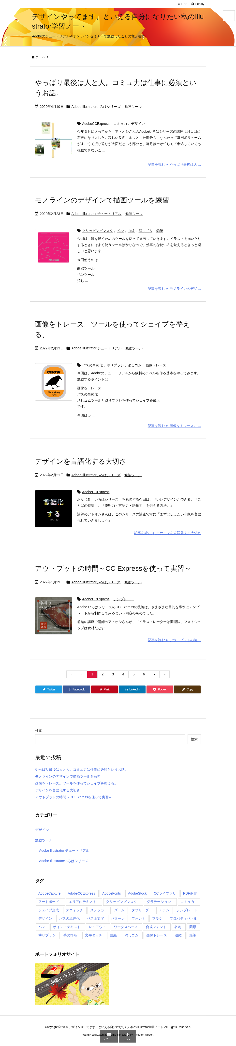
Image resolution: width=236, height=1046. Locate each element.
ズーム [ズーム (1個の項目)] (119, 910)
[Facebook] (76, 689)
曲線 (131, 231)
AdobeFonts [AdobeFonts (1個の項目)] (111, 893)
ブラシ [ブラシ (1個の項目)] (157, 918)
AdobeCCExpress (95, 124)
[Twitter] (48, 689)
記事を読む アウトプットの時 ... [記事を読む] (174, 640)
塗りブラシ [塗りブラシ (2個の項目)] (47, 935)
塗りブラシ (115, 365)
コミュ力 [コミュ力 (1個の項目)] (187, 902)
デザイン (138, 124)
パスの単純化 (92, 365)
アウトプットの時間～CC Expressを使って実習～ (113, 568)
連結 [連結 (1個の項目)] (178, 935)
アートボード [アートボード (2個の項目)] (48, 902)
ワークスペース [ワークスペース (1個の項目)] (126, 927)
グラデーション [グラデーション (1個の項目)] (159, 902)
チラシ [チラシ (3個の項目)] (164, 910)
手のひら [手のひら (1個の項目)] (70, 935)
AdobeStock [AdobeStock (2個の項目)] (137, 893)
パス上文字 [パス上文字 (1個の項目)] (95, 918)
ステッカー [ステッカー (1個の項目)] (98, 910)
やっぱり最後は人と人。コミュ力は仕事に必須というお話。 (81, 769)
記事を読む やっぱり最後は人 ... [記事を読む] (174, 164)
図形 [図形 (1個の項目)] (192, 927)
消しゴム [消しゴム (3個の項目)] (131, 935)
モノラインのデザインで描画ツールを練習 (102, 200)
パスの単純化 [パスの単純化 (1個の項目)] (69, 918)
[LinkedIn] (132, 689)
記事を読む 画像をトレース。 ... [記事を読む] (174, 426)
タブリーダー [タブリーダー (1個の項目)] (142, 910)
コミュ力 (120, 124)
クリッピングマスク (97, 231)
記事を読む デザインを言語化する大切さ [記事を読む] (167, 533)
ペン (120, 231)
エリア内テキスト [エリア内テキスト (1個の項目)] (82, 902)
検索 (38, 731)
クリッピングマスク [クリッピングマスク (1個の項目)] (121, 902)
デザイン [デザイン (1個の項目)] (45, 918)
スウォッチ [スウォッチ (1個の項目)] (74, 910)
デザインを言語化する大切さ (80, 461)
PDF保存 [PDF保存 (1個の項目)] (190, 893)
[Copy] (187, 689)
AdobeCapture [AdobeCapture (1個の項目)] (49, 893)
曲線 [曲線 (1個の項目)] (113, 935)
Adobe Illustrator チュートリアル (97, 214)
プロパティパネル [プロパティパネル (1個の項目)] (183, 918)
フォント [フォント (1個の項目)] (138, 918)
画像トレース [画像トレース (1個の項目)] (156, 935)
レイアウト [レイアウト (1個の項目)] (97, 927)
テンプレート (123, 599)
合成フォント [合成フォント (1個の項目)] (156, 927)
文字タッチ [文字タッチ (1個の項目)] (93, 935)
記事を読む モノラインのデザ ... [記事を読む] (174, 289)
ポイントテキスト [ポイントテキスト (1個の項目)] (67, 927)
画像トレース (156, 365)
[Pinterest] (104, 689)
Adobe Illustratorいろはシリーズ (96, 107)
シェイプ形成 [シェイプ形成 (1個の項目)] (48, 910)
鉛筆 (159, 231)
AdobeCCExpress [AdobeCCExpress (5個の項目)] (81, 893)
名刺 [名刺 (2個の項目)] (177, 927)
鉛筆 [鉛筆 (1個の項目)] (192, 935)
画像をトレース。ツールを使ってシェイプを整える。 (76, 783)
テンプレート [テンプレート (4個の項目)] (187, 910)
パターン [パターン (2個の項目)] (118, 918)
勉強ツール (133, 107)
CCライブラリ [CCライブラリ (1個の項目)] (165, 893)
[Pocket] (160, 689)
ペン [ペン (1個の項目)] (41, 927)
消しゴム (145, 231)
